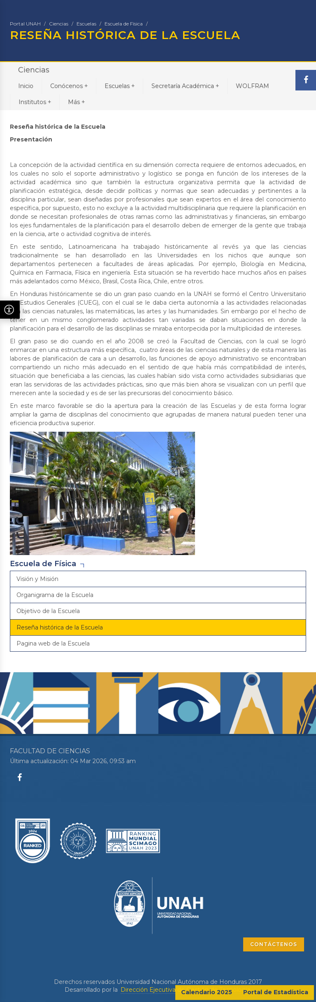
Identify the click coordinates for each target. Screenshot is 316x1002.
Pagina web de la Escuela (53, 643)
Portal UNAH (25, 24)
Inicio (25, 86)
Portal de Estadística (275, 992)
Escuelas (86, 24)
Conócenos (69, 86)
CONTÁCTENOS (273, 944)
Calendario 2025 (206, 992)
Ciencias (58, 24)
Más (76, 102)
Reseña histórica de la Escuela (59, 627)
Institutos (35, 102)
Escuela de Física (124, 24)
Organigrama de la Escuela (54, 595)
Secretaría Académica (185, 86)
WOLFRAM (252, 86)
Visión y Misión (37, 579)
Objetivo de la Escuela (48, 611)
